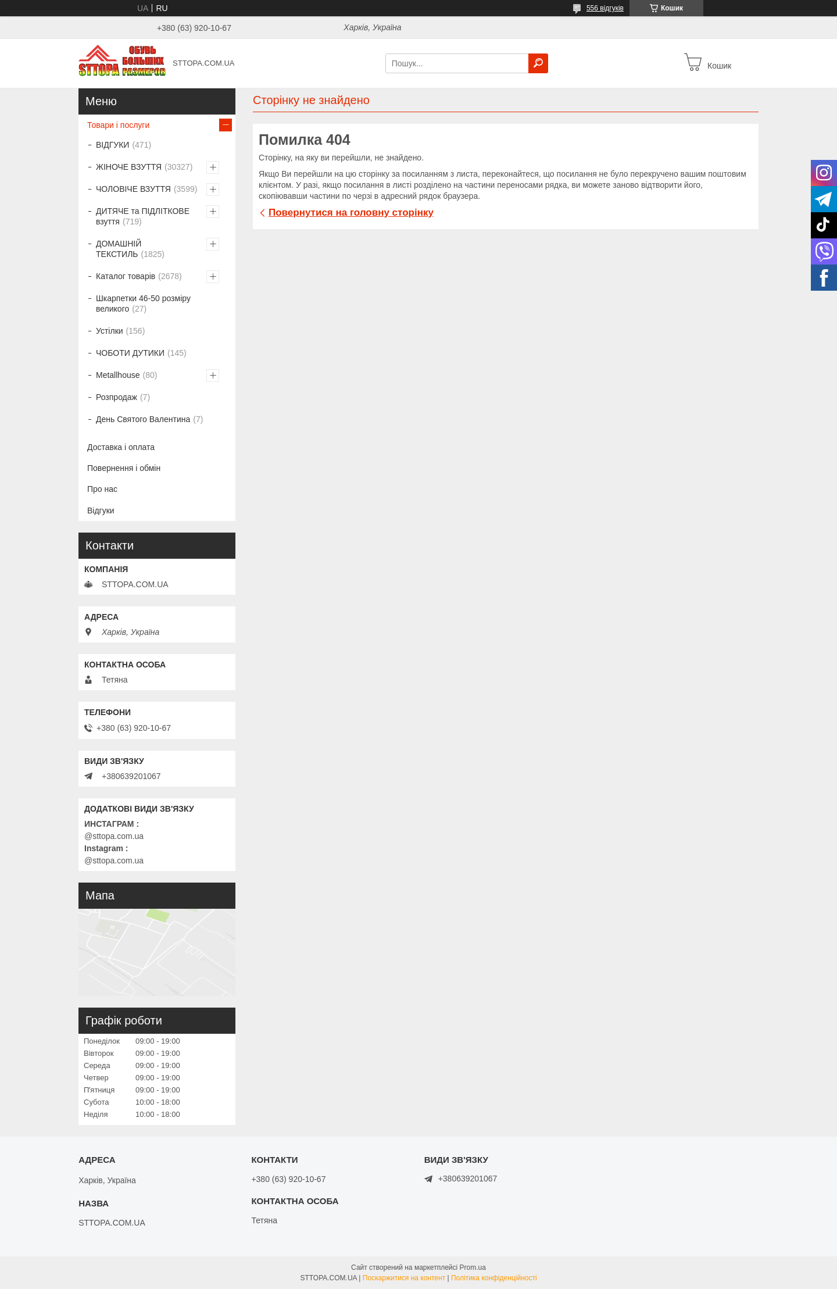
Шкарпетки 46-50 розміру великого (143, 303)
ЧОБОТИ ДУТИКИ (130, 353)
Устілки (109, 330)
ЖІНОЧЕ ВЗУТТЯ (129, 167)
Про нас (102, 489)
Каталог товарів (125, 276)
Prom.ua (473, 1267)
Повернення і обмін (123, 468)
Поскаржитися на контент (404, 1278)
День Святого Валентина (143, 419)
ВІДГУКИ (112, 144)
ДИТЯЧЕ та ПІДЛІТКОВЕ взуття (142, 216)
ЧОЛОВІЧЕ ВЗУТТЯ (133, 189)
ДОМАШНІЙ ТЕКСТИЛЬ (118, 249)
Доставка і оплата (121, 447)
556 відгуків (605, 8)
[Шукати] (538, 63)
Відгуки (101, 510)
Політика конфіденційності (494, 1278)
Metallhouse (118, 375)
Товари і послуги (118, 125)
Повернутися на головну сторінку (351, 212)
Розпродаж (116, 397)
